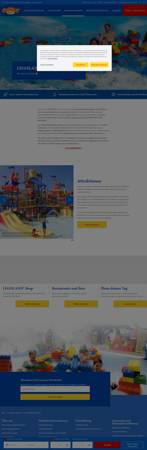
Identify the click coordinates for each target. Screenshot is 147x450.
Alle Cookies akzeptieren (99, 64)
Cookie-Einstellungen (47, 64)
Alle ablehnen (80, 64)
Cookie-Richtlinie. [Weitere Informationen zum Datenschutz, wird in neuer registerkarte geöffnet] (52, 58)
